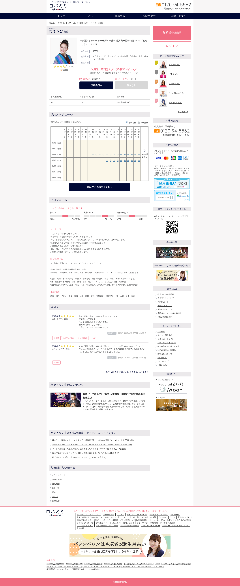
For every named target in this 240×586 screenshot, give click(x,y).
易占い (55, 497)
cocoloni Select (94, 569)
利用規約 (161, 331)
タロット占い (57, 479)
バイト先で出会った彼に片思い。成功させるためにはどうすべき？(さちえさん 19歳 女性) (89, 449)
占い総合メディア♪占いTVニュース (138, 564)
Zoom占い (163, 517)
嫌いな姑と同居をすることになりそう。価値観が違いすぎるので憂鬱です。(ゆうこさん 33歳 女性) (93, 440)
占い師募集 (162, 358)
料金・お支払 (178, 16)
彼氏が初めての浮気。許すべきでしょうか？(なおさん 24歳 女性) (79, 457)
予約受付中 (96, 85)
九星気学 (56, 501)
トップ (61, 16)
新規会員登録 (108, 514)
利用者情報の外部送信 (167, 350)
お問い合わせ (163, 365)
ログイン (172, 45)
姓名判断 (56, 484)
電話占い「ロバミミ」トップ (60, 23)
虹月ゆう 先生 (174, 84)
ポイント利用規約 (165, 335)
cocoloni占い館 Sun (74, 564)
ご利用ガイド (163, 302)
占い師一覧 (175, 514)
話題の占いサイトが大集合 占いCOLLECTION (101, 566)
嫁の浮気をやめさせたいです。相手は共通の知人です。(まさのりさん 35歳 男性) (85, 453)
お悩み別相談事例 (165, 317)
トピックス (154, 520)
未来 (94, 338)
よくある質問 (114, 523)
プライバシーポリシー (167, 343)
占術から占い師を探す (159, 514)
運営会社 (80, 528)
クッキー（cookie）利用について (176, 526)
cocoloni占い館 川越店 (113, 564)
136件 (65, 70)
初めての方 (149, 16)
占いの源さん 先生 (176, 93)
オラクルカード (58, 475)
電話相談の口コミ (165, 309)
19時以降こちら (144, 154)
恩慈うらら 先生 (175, 103)
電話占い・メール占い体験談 (169, 313)
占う (90, 16)
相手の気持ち (69, 338)
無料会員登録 (172, 32)
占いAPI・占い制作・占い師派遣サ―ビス (64, 566)
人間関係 (83, 338)
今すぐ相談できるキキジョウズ (89, 517)
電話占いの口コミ (165, 306)
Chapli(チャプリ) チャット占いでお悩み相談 (173, 564)
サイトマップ (163, 361)
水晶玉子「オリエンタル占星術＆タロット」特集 (142, 566)
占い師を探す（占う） (81, 23)
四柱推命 (56, 488)
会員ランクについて (166, 298)
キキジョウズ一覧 (112, 517)
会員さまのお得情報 (166, 294)
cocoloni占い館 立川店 (93, 564)
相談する (120, 16)
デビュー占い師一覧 (130, 517)
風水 (54, 492)
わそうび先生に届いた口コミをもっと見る (126, 372)
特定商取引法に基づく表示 (169, 346)
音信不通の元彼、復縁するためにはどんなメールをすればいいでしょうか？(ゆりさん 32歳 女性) (92, 444)
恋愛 (57, 338)
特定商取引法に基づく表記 (107, 526)
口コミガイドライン (166, 339)
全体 (57, 362)
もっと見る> (183, 112)
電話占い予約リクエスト (99, 187)
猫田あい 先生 (174, 65)
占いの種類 (125, 520)
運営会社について (165, 354)
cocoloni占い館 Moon (55, 564)
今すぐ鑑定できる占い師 (137, 514)
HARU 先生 (173, 74)
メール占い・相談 (148, 517)
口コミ (172, 517)
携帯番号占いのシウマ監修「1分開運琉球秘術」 (66, 569)
